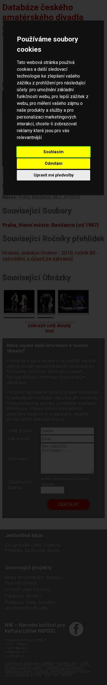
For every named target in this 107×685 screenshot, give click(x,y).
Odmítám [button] (53, 163)
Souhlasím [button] (53, 152)
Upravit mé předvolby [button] (54, 175)
